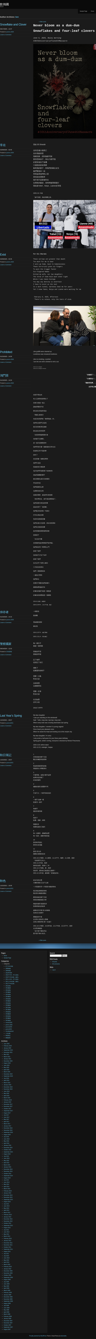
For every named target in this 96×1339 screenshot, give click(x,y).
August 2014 (7, 1178)
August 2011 (7, 1251)
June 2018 (6, 1091)
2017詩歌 (8, 1007)
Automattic (63, 1336)
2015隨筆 (8, 1001)
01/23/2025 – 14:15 (6, 617)
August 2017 (7, 1113)
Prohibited (6, 352)
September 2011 (8, 1249)
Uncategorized (9, 1031)
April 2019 (6, 1080)
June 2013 (6, 1206)
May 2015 (6, 1160)
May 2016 (6, 1141)
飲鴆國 (4, 4)
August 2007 (7, 1329)
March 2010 (7, 1264)
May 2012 (6, 1234)
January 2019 (7, 1084)
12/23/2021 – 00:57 (6, 720)
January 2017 (7, 1126)
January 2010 (7, 1268)
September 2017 (8, 1110)
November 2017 (8, 1106)
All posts (54, 961)
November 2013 (8, 1197)
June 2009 (6, 1284)
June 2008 (6, 1307)
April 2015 (6, 1162)
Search (52, 953)
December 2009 (8, 1271)
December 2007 (8, 1320)
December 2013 (8, 1195)
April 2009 (6, 1288)
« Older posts (42, 21)
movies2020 (9, 1022)
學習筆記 (8, 1035)
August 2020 (7, 1063)
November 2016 (8, 1130)
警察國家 (5, 644)
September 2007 (8, 1327)
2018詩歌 (9, 651)
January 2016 (7, 1145)
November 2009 (8, 1273)
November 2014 (8, 1171)
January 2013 (7, 1217)
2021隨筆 (8, 1020)
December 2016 (8, 1128)
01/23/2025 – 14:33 (6, 380)
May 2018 (6, 1093)
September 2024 (8, 1050)
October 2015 (7, 1149)
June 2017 (6, 1117)
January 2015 (7, 1167)
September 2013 (8, 1199)
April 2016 (6, 1143)
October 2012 (7, 1223)
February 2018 (8, 1100)
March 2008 (7, 1314)
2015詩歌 (8, 998)
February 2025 (8, 1045)
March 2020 (7, 1071)
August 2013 (7, 1201)
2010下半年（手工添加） (12, 975)
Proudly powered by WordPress (37, 1336)
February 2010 (8, 1266)
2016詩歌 (8, 1003)
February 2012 (8, 1238)
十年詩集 (8, 1033)
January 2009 (7, 1294)
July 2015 (6, 1156)
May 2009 (6, 1286)
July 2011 (6, 1253)
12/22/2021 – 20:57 (6, 760)
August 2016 (7, 1134)
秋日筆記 (5, 755)
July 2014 (6, 1180)
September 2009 (8, 1277)
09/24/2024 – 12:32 (6, 648)
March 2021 (7, 1056)
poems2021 (9, 723)
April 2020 (6, 1069)
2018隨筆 (8, 1014)
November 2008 (8, 1299)
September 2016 (8, 1132)
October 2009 (7, 1275)
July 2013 (6, 1204)
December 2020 (8, 1061)
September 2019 (8, 1076)
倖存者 (4, 612)
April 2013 (6, 1210)
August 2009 (7, 1279)
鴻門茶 (4, 375)
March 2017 (7, 1123)
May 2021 (6, 1054)
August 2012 (7, 1227)
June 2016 (6, 1139)
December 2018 (8, 1087)
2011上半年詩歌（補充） (12, 981)
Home (92, 11)
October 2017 (7, 1108)
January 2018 (7, 1102)
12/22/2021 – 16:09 (6, 885)
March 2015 (7, 1165)
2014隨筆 (8, 996)
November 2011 (8, 1245)
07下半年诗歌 (9, 966)
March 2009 (7, 1290)
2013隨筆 (8, 992)
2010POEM (9, 973)
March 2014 (7, 1188)
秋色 (3, 880)
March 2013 (7, 1212)
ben (17, 17)
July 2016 (6, 1136)
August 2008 (7, 1303)
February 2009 (8, 1292)
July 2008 (6, 1305)
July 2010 (6, 1256)
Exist (3, 254)
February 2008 (8, 1316)
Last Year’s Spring (11, 715)
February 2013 (8, 1214)
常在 (3, 145)
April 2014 (6, 1186)
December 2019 (8, 1074)
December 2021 (8, 1052)
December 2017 (8, 1104)
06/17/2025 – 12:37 (6, 29)
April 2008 (6, 1312)
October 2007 (7, 1325)
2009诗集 (8, 970)
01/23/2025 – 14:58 (6, 356)
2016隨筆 (8, 1005)
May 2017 (6, 1119)
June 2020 (6, 1065)
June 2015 (6, 1158)
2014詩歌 (8, 994)
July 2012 (6, 1230)
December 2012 (8, 1219)
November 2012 (8, 1221)
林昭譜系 (8, 1037)
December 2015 (8, 1147)
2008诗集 (8, 968)
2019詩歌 (8, 1016)
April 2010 (6, 1262)
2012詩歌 (8, 986)
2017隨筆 (8, 1009)
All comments (56, 964)
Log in (54, 970)
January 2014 (7, 1193)
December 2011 (8, 1243)
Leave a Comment (5, 34)
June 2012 (6, 1232)
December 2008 (8, 1297)
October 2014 (7, 1173)
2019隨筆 (8, 1018)
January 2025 (7, 1048)
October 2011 (7, 1247)
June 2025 (6, 1043)
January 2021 (7, 1058)
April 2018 (6, 1095)
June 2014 (6, 1182)
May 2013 (6, 1208)
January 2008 (7, 1318)
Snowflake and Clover (13, 24)
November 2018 (8, 1089)
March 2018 (7, 1097)
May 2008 (6, 1310)
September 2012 (8, 1225)
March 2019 (7, 1082)
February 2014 (8, 1191)
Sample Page (83, 11)
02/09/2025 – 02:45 (6, 150)
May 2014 (6, 1184)
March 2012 (7, 1236)
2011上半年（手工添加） (12, 979)
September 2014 (8, 1175)
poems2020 (9, 1027)
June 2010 (6, 1258)
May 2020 (6, 1067)
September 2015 (8, 1152)
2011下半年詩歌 (10, 983)
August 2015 (7, 1154)
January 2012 (7, 1240)
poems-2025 (10, 32)
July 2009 (6, 1281)
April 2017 (6, 1121)
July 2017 (6, 1115)
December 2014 (8, 1169)
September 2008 (8, 1301)
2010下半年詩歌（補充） (12, 977)
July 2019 (6, 1078)
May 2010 (6, 1260)
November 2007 (8, 1323)
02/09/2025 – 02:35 (6, 259)
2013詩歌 (8, 990)
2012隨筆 (8, 988)
